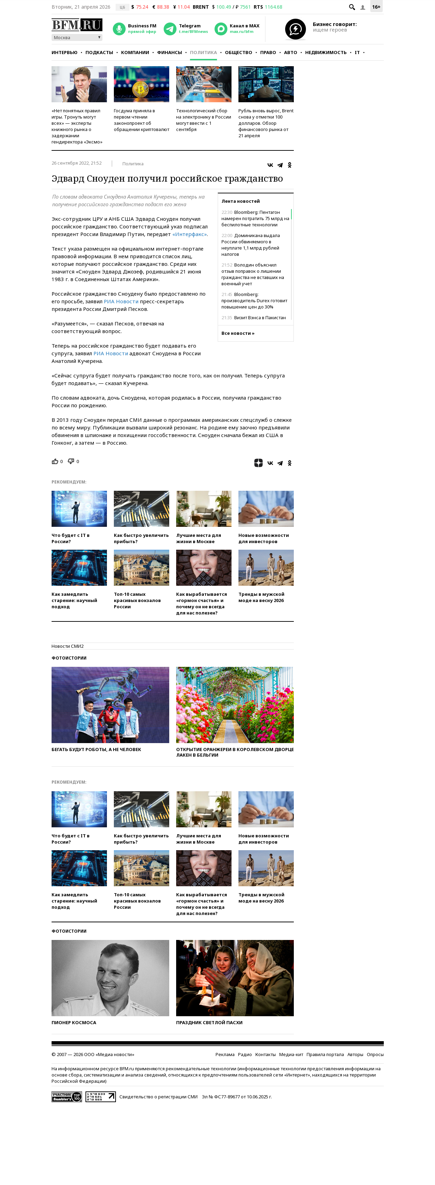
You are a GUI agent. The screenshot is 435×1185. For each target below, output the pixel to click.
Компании (135, 52)
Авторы (355, 1054)
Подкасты (99, 52)
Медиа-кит (291, 1054)
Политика (203, 52)
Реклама (225, 1054)
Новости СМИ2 (67, 646)
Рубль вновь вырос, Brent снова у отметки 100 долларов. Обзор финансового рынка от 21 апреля (265, 123)
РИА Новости (121, 301)
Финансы (169, 52)
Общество (238, 52)
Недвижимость (326, 52)
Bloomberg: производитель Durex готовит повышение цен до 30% (254, 300)
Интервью (65, 52)
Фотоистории (69, 658)
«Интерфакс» (189, 233)
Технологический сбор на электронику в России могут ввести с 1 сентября (203, 119)
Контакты (265, 1054)
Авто (290, 52)
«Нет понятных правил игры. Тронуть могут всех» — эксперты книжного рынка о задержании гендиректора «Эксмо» (77, 126)
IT (357, 52)
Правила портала (325, 1054)
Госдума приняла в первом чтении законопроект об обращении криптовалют (141, 119)
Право (268, 52)
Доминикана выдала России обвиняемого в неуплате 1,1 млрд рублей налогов (250, 244)
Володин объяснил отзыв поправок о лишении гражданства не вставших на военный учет (252, 274)
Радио (245, 1054)
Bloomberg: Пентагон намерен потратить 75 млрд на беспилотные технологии (255, 218)
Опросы (375, 1054)
